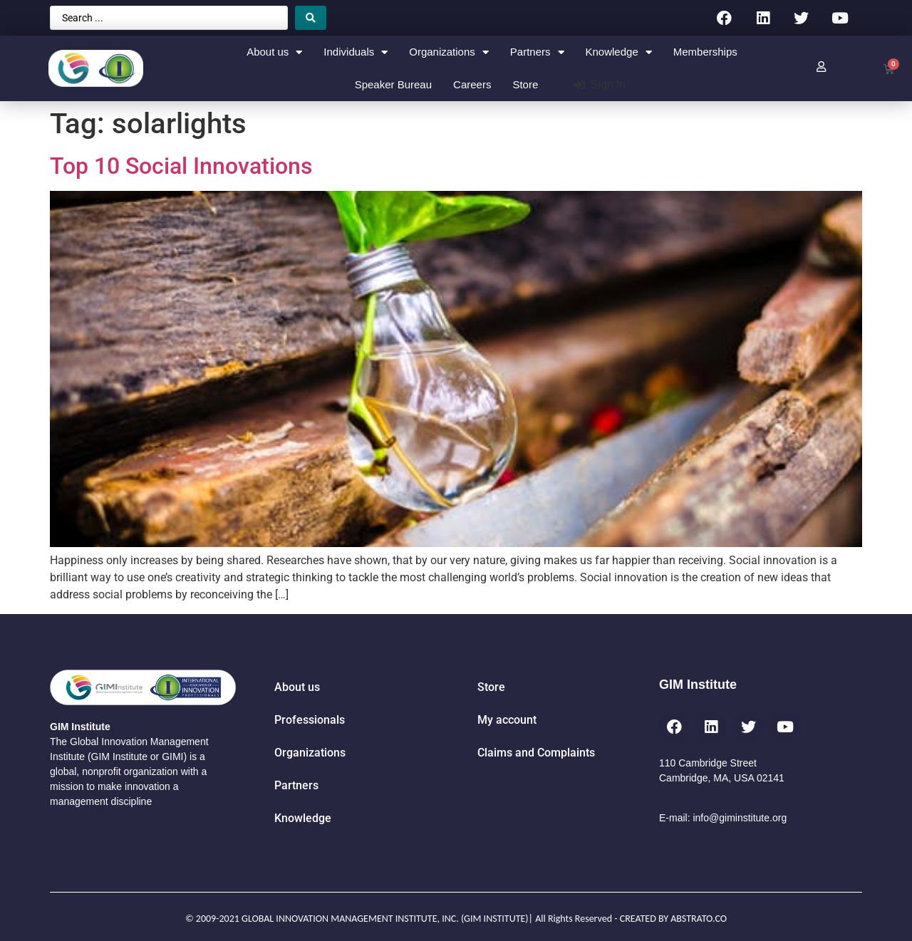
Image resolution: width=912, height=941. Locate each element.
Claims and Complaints (536, 752)
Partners (537, 52)
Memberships (705, 52)
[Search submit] (310, 18)
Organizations (449, 52)
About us (274, 52)
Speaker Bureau (393, 84)
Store (525, 84)
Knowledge (619, 52)
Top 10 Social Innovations (181, 166)
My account (507, 720)
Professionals (309, 720)
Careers (472, 84)
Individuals (355, 52)
